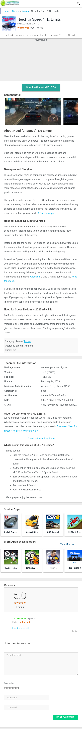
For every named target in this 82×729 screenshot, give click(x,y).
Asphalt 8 (35, 276)
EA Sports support (46, 213)
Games (15, 11)
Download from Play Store (41, 438)
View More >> (67, 544)
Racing (25, 11)
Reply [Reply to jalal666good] (74, 631)
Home (7, 11)
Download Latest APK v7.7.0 (41, 87)
